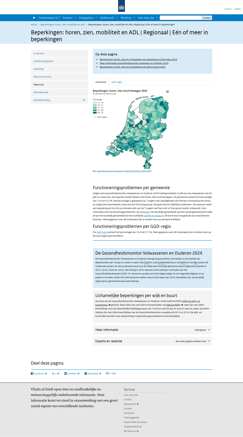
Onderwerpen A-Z (49, 17)
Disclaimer (129, 413)
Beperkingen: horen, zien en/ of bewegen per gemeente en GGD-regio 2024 (138, 59)
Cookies (128, 408)
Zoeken (207, 17)
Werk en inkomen (42, 76)
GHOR (161, 262)
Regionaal (46, 84)
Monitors (126, 17)
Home (34, 17)
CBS (195, 262)
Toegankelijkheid (133, 426)
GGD (146, 262)
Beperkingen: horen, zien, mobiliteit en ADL (62, 24)
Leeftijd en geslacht (43, 61)
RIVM (183, 262)
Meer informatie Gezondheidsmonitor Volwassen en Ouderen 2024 (134, 63)
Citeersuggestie (131, 417)
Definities (145, 211)
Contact (227, 9)
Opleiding (38, 68)
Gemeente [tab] (102, 81)
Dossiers (67, 17)
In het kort (38, 53)
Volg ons (139, 431)
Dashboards (107, 17)
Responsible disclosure (135, 422)
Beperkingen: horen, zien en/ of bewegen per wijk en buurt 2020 (133, 66)
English (237, 9)
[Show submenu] (75, 17)
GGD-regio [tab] (116, 81)
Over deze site (146, 17)
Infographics (86, 17)
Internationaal (40, 92)
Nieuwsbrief (138, 404)
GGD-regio (102, 232)
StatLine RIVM (174, 304)
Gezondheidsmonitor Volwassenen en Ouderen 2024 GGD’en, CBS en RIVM (124, 171)
